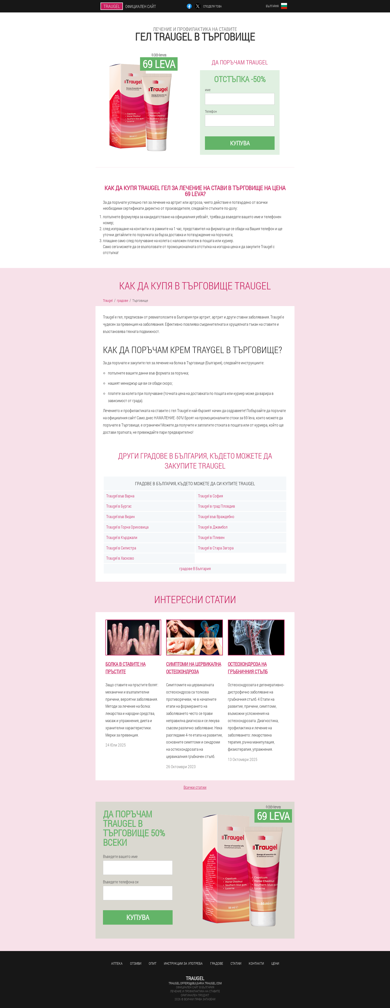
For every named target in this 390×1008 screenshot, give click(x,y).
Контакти (256, 963)
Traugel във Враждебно (216, 516)
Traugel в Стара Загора (216, 547)
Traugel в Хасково (120, 558)
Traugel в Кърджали (121, 537)
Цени (275, 963)
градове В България (195, 568)
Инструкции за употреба (183, 963)
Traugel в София (210, 495)
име (207, 90)
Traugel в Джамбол (213, 527)
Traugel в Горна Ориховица (127, 527)
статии (236, 963)
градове (216, 963)
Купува (240, 143)
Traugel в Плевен (211, 537)
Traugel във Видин (120, 516)
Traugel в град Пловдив (216, 506)
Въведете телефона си (121, 882)
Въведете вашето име (120, 856)
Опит (152, 963)
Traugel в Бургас (119, 506)
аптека (117, 963)
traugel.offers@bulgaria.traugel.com (195, 983)
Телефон (211, 111)
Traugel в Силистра (121, 547)
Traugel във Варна (120, 495)
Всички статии (195, 787)
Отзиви (135, 963)
